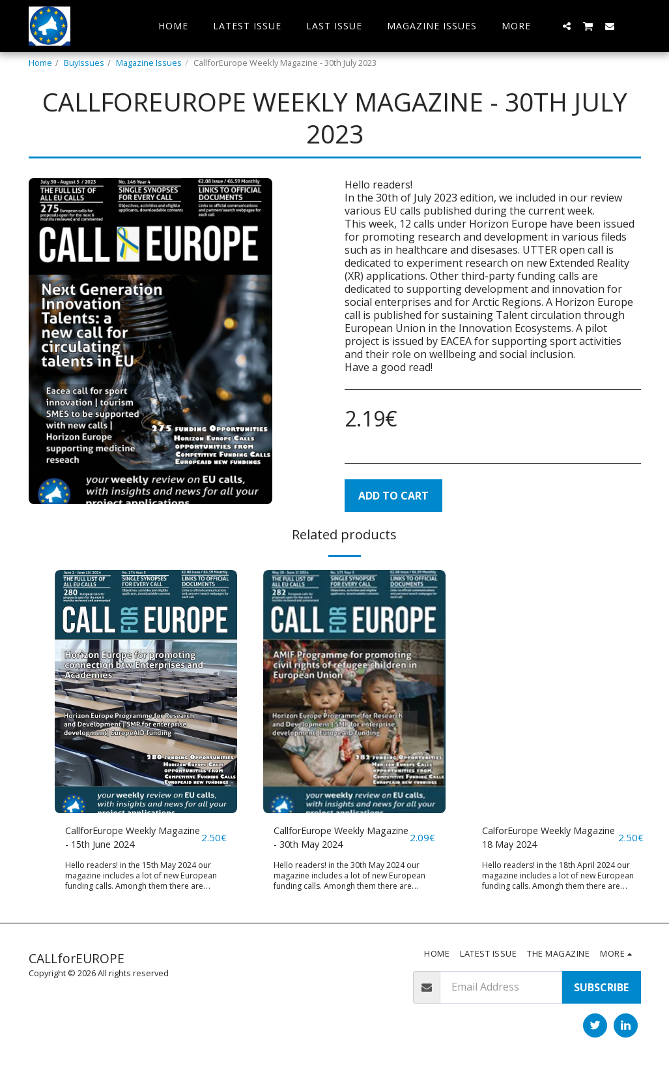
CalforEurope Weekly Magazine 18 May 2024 (538, 839)
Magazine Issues (149, 62)
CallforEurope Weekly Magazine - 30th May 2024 (338, 839)
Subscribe (601, 990)
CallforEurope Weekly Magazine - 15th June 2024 (130, 839)
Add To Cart (393, 495)
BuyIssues (84, 62)
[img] (146, 691)
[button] (566, 26)
